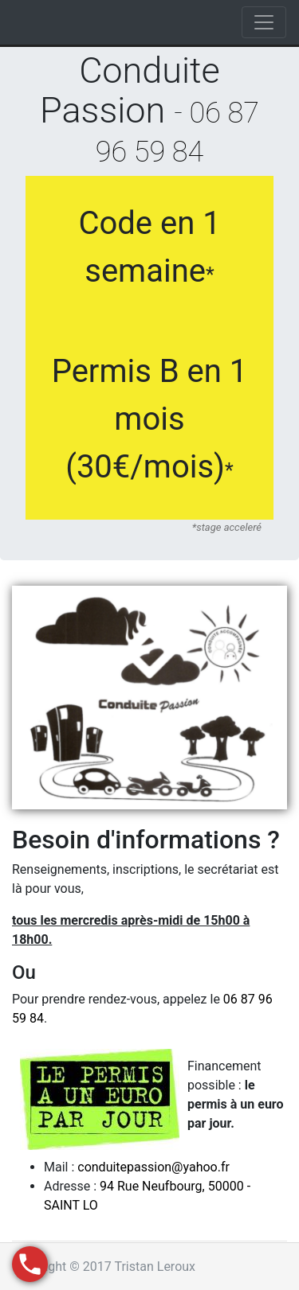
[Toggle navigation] (264, 22)
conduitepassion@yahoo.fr (153, 1167)
